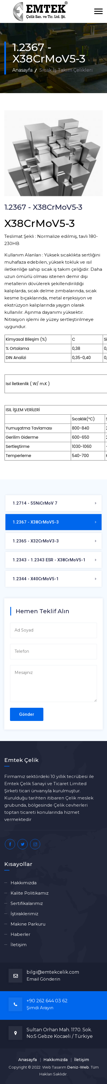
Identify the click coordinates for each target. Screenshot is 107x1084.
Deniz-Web (78, 1067)
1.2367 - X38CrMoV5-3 (36, 522)
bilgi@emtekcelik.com (53, 972)
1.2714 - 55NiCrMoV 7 (35, 503)
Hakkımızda (24, 882)
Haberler (20, 934)
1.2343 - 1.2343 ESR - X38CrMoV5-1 (49, 559)
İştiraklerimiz (24, 913)
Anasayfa (22, 70)
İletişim (19, 944)
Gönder (26, 714)
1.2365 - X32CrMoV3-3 (36, 541)
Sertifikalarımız (27, 903)
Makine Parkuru (28, 924)
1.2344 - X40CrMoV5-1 (36, 578)
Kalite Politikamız (30, 893)
